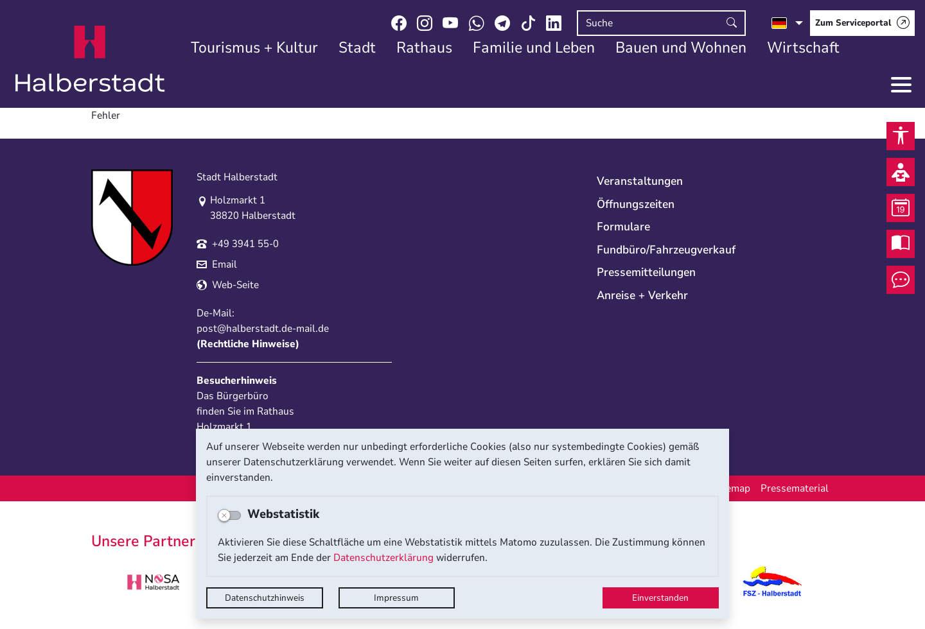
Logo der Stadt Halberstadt (90, 59)
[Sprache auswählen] (787, 23)
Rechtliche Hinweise (247, 344)
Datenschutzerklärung (383, 558)
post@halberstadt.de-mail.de (263, 329)
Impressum (396, 598)
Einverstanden (660, 598)
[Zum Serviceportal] (862, 23)
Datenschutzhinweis (264, 598)
